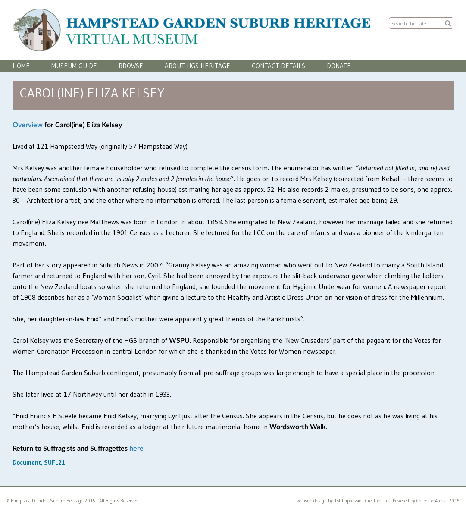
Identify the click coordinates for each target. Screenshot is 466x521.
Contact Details (278, 66)
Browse (131, 66)
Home (21, 66)
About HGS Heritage (197, 66)
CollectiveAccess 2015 (438, 501)
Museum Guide (74, 66)
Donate (339, 66)
